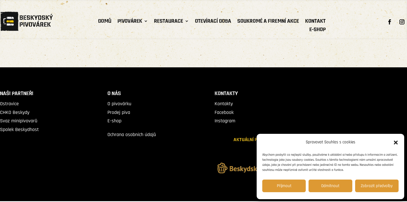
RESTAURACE (168, 22)
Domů (104, 22)
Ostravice (9, 103)
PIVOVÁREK (130, 22)
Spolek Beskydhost (19, 129)
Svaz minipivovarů (18, 121)
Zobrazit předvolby (377, 186)
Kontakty (224, 103)
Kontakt (315, 22)
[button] (396, 142)
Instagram (225, 121)
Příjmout (284, 186)
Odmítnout (330, 186)
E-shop (317, 30)
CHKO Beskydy (14, 112)
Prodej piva (118, 112)
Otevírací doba (213, 22)
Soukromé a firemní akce (268, 22)
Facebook (224, 112)
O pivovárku (119, 103)
